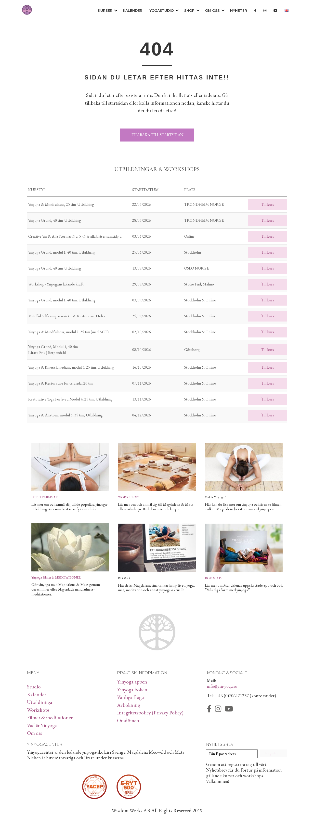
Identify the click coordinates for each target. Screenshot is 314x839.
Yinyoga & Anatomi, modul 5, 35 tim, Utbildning (65, 415)
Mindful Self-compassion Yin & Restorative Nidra (66, 316)
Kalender (36, 694)
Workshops (38, 710)
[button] (115, 11)
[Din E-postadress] (232, 753)
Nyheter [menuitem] (238, 10)
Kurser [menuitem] (105, 10)
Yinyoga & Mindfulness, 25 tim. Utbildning (61, 204)
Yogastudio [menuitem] (161, 10)
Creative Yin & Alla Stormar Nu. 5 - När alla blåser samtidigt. (75, 236)
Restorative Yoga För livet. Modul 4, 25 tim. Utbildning (70, 399)
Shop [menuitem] (189, 10)
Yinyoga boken (132, 689)
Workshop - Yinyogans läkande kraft (56, 284)
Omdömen (128, 720)
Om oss (34, 733)
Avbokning (128, 705)
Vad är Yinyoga (42, 725)
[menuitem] (255, 11)
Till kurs (267, 204)
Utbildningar (40, 702)
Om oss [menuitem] (212, 10)
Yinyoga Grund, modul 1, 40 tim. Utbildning (61, 252)
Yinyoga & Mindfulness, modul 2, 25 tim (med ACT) (68, 332)
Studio (34, 686)
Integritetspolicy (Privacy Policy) (150, 712)
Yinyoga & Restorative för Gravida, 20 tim (60, 383)
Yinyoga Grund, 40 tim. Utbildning (54, 220)
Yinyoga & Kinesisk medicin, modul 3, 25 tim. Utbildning (71, 367)
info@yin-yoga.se (222, 686)
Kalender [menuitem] (132, 10)
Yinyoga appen (132, 681)
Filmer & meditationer (50, 717)
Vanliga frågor (131, 697)
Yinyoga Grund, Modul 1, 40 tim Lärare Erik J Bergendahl (53, 349)
